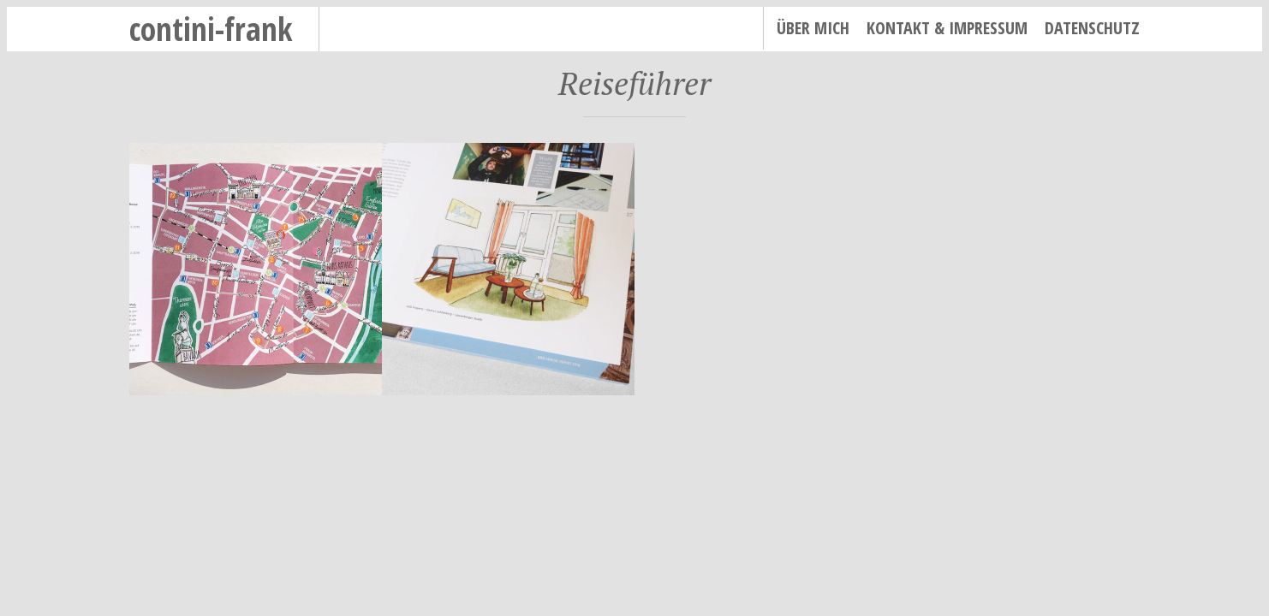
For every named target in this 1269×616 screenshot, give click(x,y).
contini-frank (211, 28)
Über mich (813, 27)
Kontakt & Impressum (947, 27)
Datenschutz (1092, 27)
